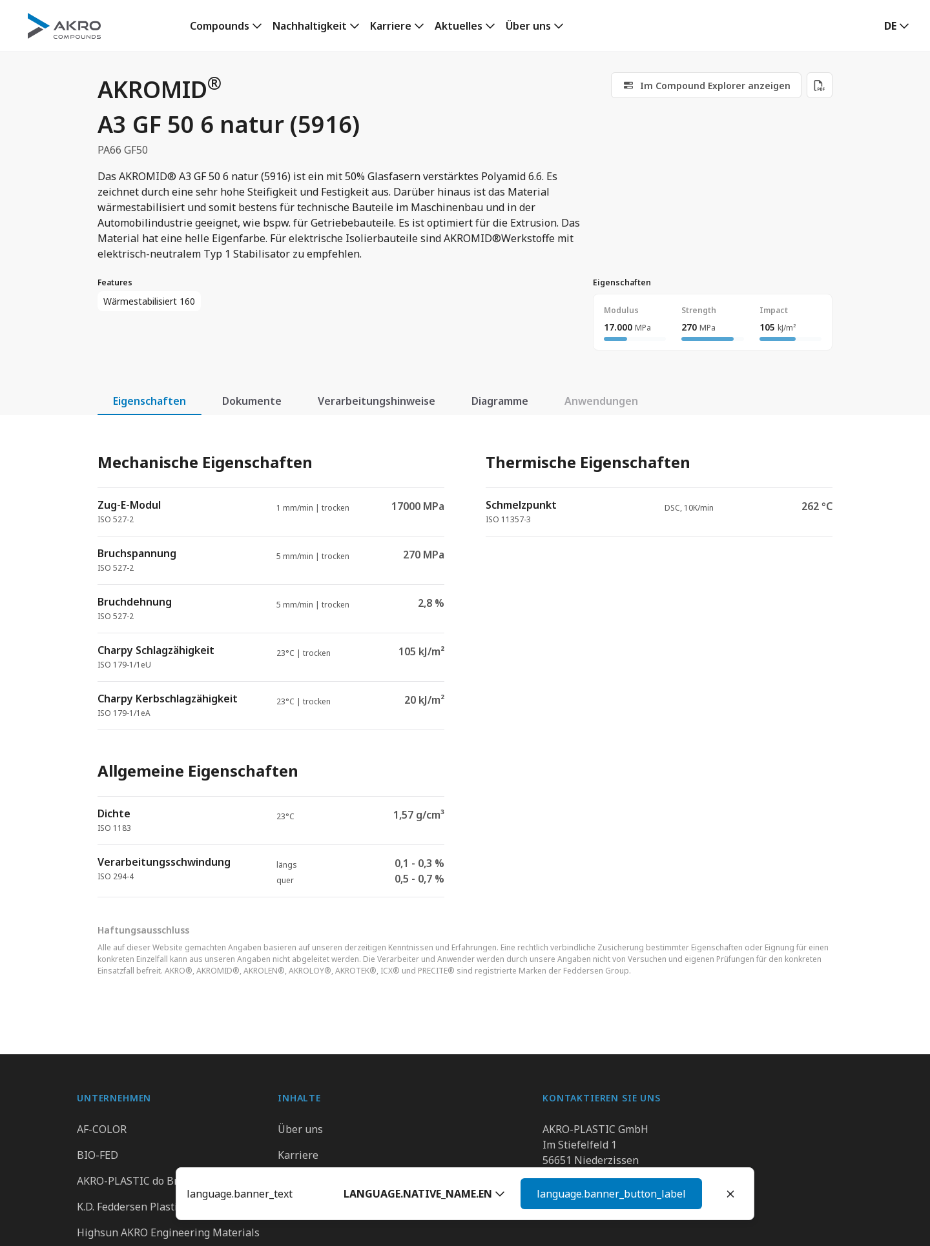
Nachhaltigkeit (310, 26)
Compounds (219, 26)
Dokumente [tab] (252, 401)
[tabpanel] (465, 664)
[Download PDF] (819, 85)
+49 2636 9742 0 (581, 1176)
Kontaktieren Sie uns (593, 1207)
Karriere (390, 26)
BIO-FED (97, 1155)
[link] (226, 26)
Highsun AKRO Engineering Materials (168, 1232)
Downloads (305, 1207)
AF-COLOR (102, 1129)
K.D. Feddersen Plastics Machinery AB (167, 1207)
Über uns (528, 26)
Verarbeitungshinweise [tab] (376, 401)
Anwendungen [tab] (601, 401)
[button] (896, 26)
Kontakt (297, 1181)
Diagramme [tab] (499, 401)
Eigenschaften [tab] (149, 401)
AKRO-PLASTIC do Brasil (136, 1181)
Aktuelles (458, 26)
